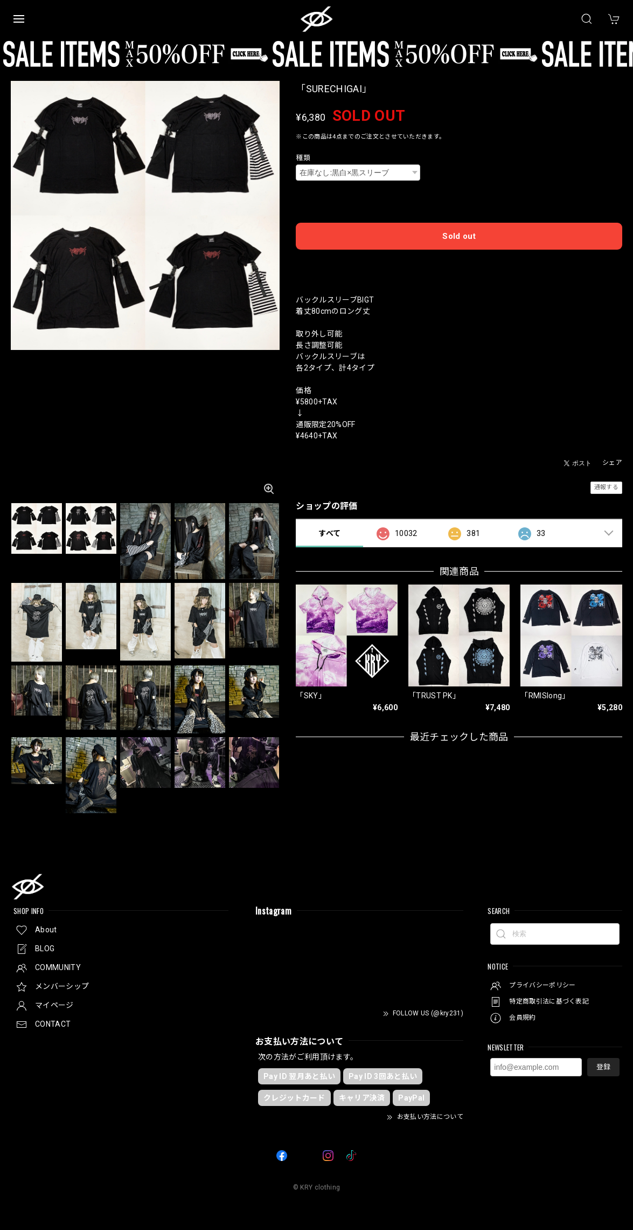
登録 (603, 1067)
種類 (303, 158)
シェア (612, 462)
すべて (329, 533)
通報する (606, 487)
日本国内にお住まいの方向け (459, 263)
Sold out (459, 236)
